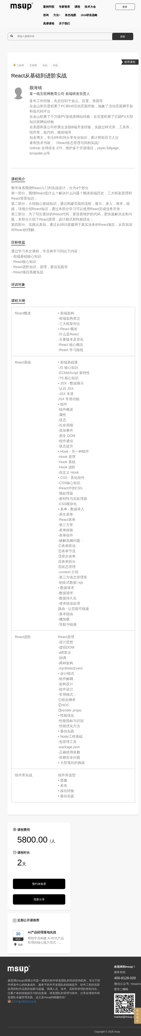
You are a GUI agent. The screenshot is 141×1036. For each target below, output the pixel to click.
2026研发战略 (89, 16)
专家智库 (64, 7)
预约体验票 (39, 883)
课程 (77, 7)
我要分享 (39, 899)
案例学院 (48, 7)
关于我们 (64, 24)
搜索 (122, 36)
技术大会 (90, 7)
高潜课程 (48, 24)
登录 (125, 6)
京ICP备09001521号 (22, 1001)
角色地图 (70, 16)
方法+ (56, 16)
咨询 (46, 16)
